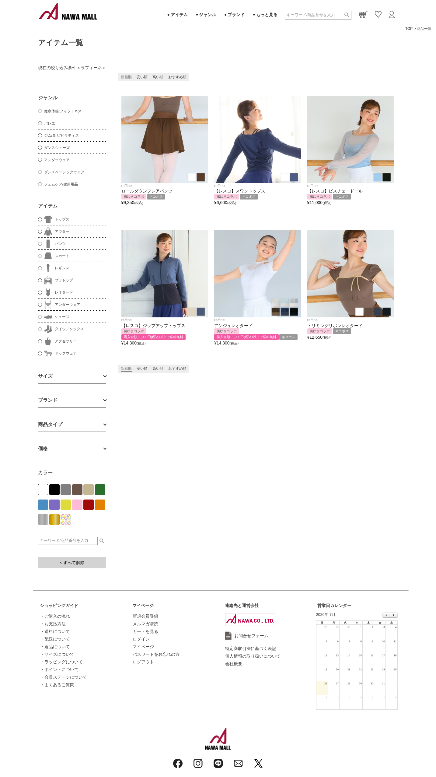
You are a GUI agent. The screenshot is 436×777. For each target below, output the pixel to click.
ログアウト (143, 661)
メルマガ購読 (145, 623)
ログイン (141, 639)
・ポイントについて (59, 669)
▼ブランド (234, 14)
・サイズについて (57, 654)
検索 (347, 15)
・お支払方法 (53, 623)
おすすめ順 (177, 77)
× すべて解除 (71, 562)
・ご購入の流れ (55, 616)
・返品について (55, 646)
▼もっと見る (264, 14)
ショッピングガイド (59, 605)
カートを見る (145, 631)
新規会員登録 (145, 616)
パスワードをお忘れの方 (156, 654)
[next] (393, 615)
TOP (409, 28)
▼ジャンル (205, 14)
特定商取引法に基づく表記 (250, 648)
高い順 (157, 77)
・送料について (55, 631)
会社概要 (233, 663)
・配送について (55, 639)
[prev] (386, 615)
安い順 (142, 77)
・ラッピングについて (61, 661)
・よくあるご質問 (57, 684)
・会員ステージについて (63, 677)
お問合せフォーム (251, 635)
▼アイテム (177, 14)
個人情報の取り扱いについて (253, 656)
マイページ (143, 605)
